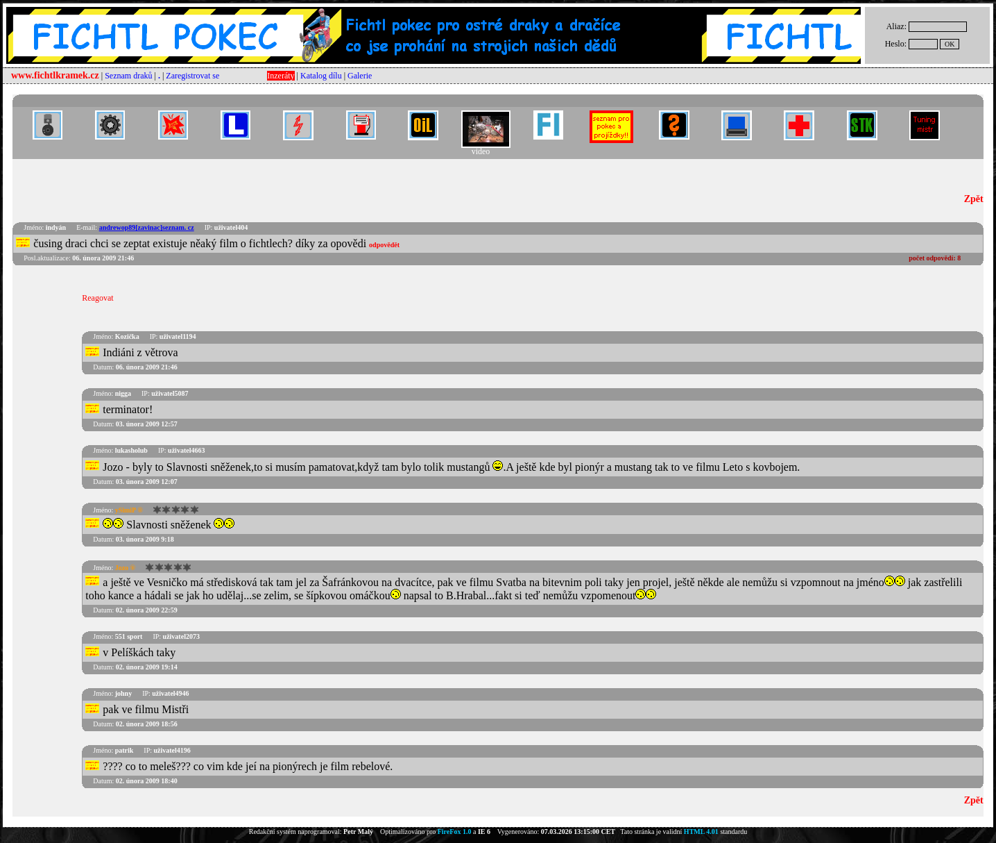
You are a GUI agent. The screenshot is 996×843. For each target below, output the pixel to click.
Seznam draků (128, 76)
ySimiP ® (129, 510)
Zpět (974, 199)
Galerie (359, 76)
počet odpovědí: (935, 258)
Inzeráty (280, 76)
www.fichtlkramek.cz (55, 75)
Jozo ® (125, 567)
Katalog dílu (321, 76)
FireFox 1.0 (455, 831)
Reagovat (97, 298)
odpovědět (384, 245)
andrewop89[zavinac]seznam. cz (146, 227)
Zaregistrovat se (192, 76)
